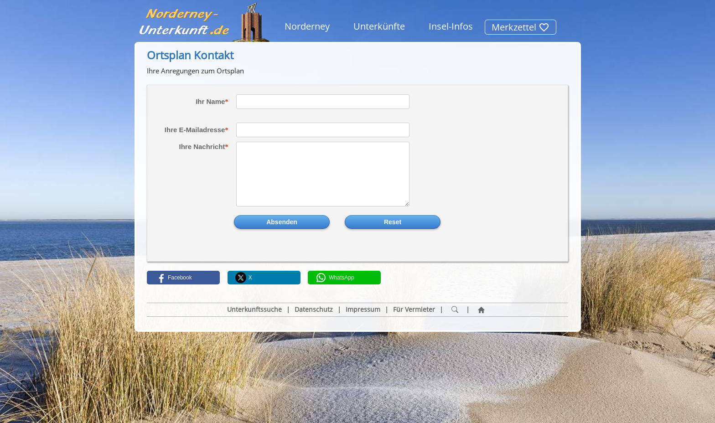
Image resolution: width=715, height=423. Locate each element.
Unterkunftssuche (254, 309)
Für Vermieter (414, 309)
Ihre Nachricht (202, 146)
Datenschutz (314, 309)
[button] (183, 277)
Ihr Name (210, 101)
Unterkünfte (379, 26)
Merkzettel (520, 27)
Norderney (307, 26)
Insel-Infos (451, 26)
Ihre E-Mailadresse (195, 130)
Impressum (363, 309)
